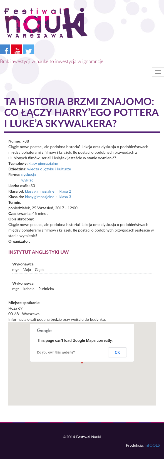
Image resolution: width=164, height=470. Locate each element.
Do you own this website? (56, 352)
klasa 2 (65, 191)
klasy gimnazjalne (43, 163)
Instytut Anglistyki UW (38, 252)
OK (117, 352)
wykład (27, 180)
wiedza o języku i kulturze (49, 168)
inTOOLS (152, 445)
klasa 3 (65, 196)
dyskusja (28, 174)
